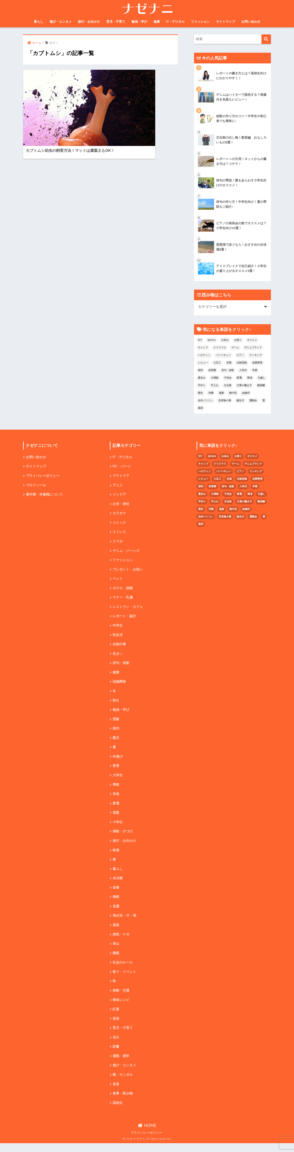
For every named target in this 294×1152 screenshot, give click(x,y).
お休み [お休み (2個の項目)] (225, 340)
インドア (119, 495)
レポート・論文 (124, 618)
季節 (116, 789)
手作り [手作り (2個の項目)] (201, 385)
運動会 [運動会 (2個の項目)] (253, 400)
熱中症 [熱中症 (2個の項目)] (233, 392)
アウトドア (121, 476)
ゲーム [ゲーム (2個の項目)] (235, 347)
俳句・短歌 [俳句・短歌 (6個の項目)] (227, 370)
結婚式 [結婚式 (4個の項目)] (246, 392)
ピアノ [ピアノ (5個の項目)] (240, 355)
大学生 (118, 779)
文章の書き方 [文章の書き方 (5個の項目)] (244, 385)
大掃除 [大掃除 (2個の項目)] (214, 377)
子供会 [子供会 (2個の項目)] (227, 377)
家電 (116, 808)
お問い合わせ (250, 21)
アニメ (118, 485)
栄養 (116, 893)
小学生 (118, 827)
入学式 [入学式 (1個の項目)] (243, 370)
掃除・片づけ (123, 836)
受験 (116, 722)
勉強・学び (139, 21)
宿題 (116, 817)
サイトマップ (225, 21)
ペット (118, 580)
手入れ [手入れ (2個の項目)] (214, 385)
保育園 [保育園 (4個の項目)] (212, 370)
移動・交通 (121, 998)
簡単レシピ (121, 1007)
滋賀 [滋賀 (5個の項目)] (221, 392)
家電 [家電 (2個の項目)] (239, 377)
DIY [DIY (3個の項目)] (200, 340)
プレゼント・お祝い (128, 571)
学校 (116, 798)
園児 (116, 742)
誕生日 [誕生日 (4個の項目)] (240, 400)
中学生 (118, 628)
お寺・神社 (121, 504)
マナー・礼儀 (123, 599)
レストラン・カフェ (128, 609)
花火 (116, 1045)
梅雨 (116, 903)
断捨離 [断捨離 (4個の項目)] (261, 385)
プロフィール (36, 485)
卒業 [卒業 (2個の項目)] (254, 370)
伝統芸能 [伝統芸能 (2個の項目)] (242, 362)
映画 (116, 855)
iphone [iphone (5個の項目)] (211, 340)
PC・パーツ (122, 466)
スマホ (118, 542)
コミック (119, 523)
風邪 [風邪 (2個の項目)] (200, 408)
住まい (118, 656)
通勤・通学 (121, 1064)
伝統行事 (119, 647)
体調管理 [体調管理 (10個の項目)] (257, 362)
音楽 (116, 1092)
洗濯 (116, 912)
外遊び (118, 760)
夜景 (116, 770)
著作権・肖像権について (44, 495)
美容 (116, 1026)
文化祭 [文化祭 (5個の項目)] (227, 385)
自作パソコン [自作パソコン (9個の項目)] (205, 400)
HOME (147, 1134)
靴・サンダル (123, 1083)
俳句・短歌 (121, 666)
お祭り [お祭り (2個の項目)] (238, 340)
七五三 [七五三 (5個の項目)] (217, 362)
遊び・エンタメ (61, 21)
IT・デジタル (175, 21)
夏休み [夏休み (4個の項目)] (201, 377)
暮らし (38, 21)
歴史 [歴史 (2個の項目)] (200, 392)
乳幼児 (118, 637)
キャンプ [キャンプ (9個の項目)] (203, 347)
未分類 (118, 884)
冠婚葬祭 (119, 685)
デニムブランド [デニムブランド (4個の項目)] (253, 347)
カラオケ (119, 514)
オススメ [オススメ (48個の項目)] (252, 340)
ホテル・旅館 (123, 590)
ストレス (119, 533)
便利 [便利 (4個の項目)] (200, 370)
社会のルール (123, 969)
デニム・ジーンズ (126, 552)
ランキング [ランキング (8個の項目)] (255, 355)
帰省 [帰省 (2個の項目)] (249, 377)
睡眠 (116, 960)
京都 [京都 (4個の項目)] (228, 362)
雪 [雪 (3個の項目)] (263, 400)
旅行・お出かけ (89, 21)
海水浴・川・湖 (124, 922)
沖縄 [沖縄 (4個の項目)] (210, 392)
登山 (116, 950)
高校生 (118, 1111)
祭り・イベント (124, 979)
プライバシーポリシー (42, 476)
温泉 (116, 931)
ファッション (200, 21)
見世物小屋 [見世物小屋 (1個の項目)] (224, 400)
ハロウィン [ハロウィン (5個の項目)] (204, 355)
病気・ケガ (121, 941)
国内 (116, 732)
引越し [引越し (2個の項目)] (261, 377)
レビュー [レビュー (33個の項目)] (203, 362)
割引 (116, 704)
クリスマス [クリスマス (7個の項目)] (219, 347)
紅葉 (116, 1016)
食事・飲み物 (123, 1102)
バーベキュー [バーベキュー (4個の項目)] (223, 355)
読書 (116, 1054)
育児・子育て (115, 21)
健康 (157, 21)
